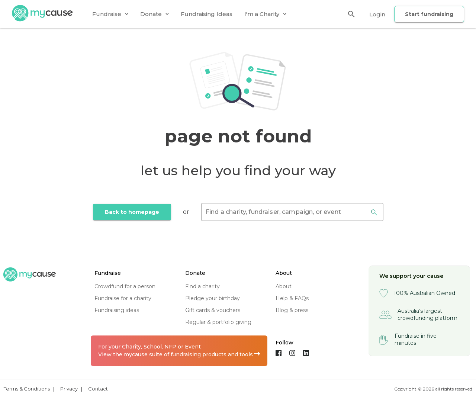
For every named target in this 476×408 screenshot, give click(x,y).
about (284, 286)
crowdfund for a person (124, 286)
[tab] (110, 14)
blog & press (292, 310)
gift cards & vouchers (212, 310)
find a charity (202, 286)
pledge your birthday (212, 298)
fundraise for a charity (122, 298)
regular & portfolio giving (218, 322)
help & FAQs (292, 298)
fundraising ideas (116, 310)
